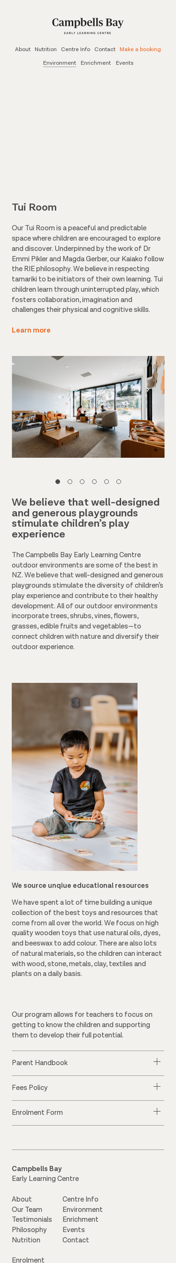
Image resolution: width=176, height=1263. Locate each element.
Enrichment (96, 63)
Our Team (27, 1212)
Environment (59, 63)
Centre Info (75, 49)
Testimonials (32, 1222)
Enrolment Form (37, 1116)
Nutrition (46, 49)
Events (124, 63)
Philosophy (29, 1233)
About (23, 49)
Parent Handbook (40, 1066)
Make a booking (140, 49)
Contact (104, 49)
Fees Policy (30, 1091)
